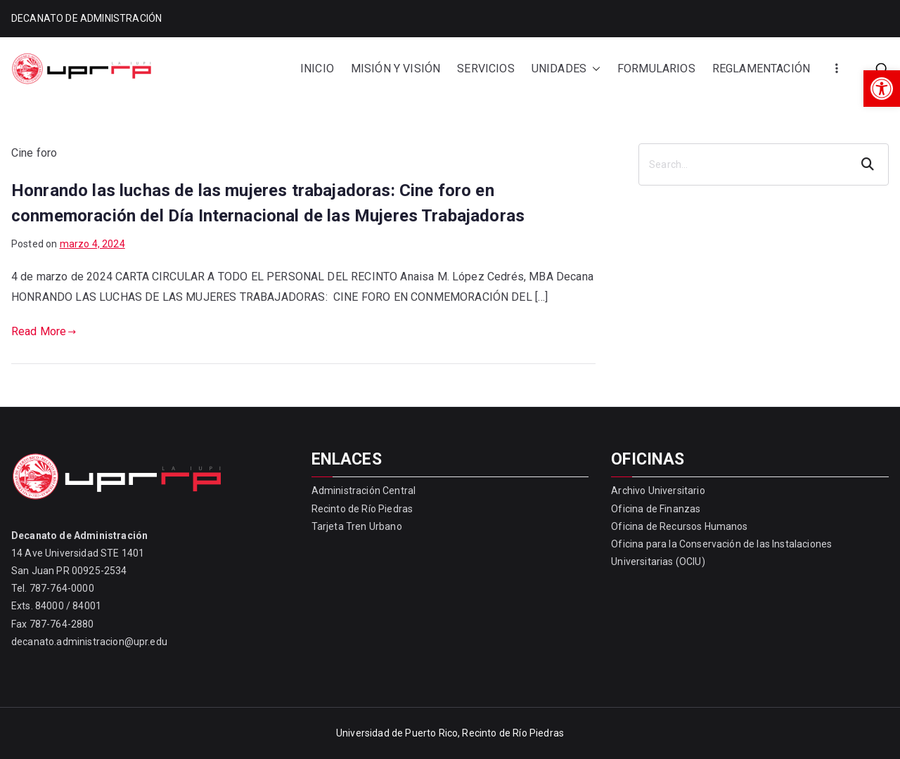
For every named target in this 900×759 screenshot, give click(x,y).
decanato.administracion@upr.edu (89, 641)
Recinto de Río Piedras (362, 508)
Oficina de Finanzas (655, 508)
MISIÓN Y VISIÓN (395, 68)
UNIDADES (566, 69)
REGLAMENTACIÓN (761, 68)
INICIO (317, 68)
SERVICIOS (485, 68)
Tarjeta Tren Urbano (356, 526)
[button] (881, 88)
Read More (44, 331)
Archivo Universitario (658, 490)
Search (869, 164)
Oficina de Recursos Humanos (679, 526)
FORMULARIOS (656, 68)
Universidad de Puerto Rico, (398, 733)
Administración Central (363, 490)
